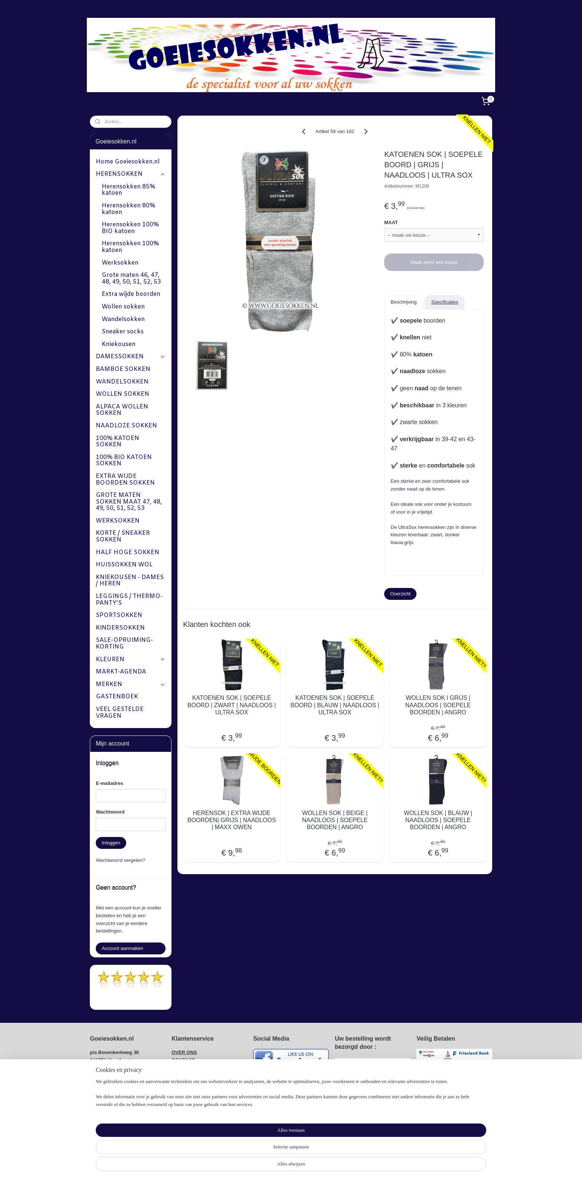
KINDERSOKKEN (120, 628)
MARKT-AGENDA (121, 672)
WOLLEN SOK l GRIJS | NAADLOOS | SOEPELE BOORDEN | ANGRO (438, 705)
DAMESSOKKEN (130, 357)
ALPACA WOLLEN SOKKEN (122, 410)
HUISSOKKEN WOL (124, 565)
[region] (242, 1156)
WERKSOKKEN (118, 521)
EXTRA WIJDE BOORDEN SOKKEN (125, 479)
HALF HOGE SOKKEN (127, 552)
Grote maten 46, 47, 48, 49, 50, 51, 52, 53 (131, 278)
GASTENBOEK (117, 697)
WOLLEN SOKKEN (122, 394)
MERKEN (130, 684)
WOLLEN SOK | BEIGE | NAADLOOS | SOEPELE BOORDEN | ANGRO (334, 820)
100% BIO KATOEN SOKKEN (124, 460)
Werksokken (120, 263)
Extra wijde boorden (131, 294)
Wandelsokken (123, 319)
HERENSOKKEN (130, 174)
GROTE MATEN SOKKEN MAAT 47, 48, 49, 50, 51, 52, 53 (129, 501)
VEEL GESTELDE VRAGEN (120, 712)
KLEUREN (130, 659)
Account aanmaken (122, 948)
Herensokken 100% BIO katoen (130, 228)
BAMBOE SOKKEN (123, 369)
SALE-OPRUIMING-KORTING (124, 643)
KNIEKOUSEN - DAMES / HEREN (130, 580)
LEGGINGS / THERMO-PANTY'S (129, 599)
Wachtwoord (110, 812)
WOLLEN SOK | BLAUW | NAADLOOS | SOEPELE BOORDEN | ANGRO (438, 820)
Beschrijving (403, 302)
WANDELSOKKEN (122, 382)
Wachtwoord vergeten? (120, 860)
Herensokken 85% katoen (128, 190)
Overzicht (400, 594)
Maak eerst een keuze (434, 262)
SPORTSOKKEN (119, 615)
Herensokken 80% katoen (128, 209)
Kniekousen (118, 344)
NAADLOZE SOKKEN (126, 426)
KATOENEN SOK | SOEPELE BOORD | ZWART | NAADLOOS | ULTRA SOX (231, 705)
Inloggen (111, 843)
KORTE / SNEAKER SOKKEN (123, 536)
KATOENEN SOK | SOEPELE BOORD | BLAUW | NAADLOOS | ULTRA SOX (334, 705)
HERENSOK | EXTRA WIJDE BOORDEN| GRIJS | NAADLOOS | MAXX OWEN (231, 820)
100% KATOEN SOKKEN (117, 441)
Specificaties (444, 302)
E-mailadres (109, 783)
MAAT (391, 222)
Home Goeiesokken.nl (128, 162)
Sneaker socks (123, 332)
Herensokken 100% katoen (130, 247)
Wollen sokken (123, 307)
